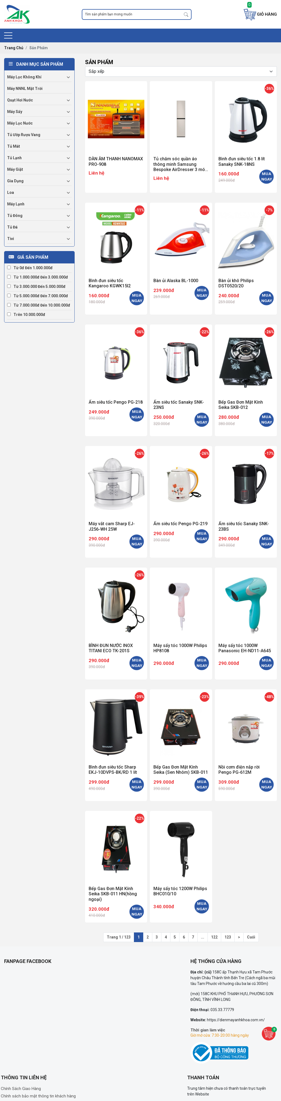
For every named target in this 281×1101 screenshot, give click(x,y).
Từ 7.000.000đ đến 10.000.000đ (38, 305)
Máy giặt (15, 169)
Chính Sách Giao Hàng (21, 1088)
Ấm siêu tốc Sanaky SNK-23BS (243, 526)
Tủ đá (12, 227)
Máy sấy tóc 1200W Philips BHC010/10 (180, 891)
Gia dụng (15, 181)
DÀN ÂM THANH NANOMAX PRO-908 (116, 161)
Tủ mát (13, 146)
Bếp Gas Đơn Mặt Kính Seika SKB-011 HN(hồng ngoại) (113, 894)
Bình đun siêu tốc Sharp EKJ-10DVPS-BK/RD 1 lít (113, 769)
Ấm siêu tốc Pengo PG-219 (180, 523)
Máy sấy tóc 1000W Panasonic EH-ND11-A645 (244, 648)
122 (214, 937)
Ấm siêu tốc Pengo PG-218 (116, 402)
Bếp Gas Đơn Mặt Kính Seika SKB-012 (240, 405)
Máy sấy (14, 111)
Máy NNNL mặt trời (25, 88)
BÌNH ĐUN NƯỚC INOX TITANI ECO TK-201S (111, 648)
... (202, 937)
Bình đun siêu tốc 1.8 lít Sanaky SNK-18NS (241, 161)
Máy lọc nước (20, 123)
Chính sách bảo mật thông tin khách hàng (38, 1096)
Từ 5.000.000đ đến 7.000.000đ (37, 296)
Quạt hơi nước (20, 100)
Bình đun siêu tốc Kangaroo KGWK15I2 (110, 283)
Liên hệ (96, 173)
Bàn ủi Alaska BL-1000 (175, 280)
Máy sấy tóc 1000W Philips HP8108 (180, 648)
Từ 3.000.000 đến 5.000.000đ (36, 286)
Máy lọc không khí (24, 77)
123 (227, 937)
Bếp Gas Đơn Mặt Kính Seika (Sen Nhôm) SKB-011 (180, 769)
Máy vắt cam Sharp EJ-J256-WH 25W (112, 526)
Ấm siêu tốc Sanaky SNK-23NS (178, 405)
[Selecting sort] (181, 71)
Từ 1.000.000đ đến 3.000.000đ (37, 277)
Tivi (10, 238)
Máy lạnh (15, 204)
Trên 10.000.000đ (26, 314)
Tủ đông (15, 215)
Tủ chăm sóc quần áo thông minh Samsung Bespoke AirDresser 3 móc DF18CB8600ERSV (180, 164)
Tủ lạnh (14, 158)
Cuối (251, 937)
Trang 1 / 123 (119, 937)
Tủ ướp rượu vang (23, 135)
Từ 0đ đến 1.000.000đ (30, 268)
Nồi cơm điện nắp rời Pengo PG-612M (239, 769)
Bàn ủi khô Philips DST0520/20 (236, 283)
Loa (10, 192)
